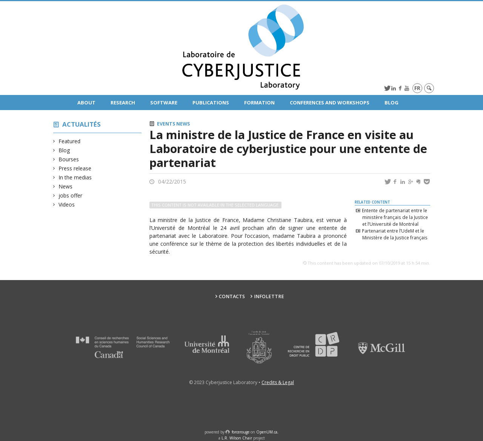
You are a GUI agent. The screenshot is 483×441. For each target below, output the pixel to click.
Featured (69, 141)
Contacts (232, 296)
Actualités (81, 124)
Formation (259, 102)
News (65, 186)
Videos (67, 204)
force (240, 432)
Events (166, 124)
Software (163, 102)
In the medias (75, 177)
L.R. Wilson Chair (237, 438)
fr (417, 88)
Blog (391, 102)
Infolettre (269, 296)
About (86, 102)
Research (123, 102)
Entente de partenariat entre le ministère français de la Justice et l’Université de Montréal (395, 217)
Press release (75, 168)
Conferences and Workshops (329, 102)
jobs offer (70, 195)
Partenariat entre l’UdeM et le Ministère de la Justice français (394, 234)
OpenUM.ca (266, 432)
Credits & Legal (277, 382)
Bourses (69, 159)
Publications (210, 102)
